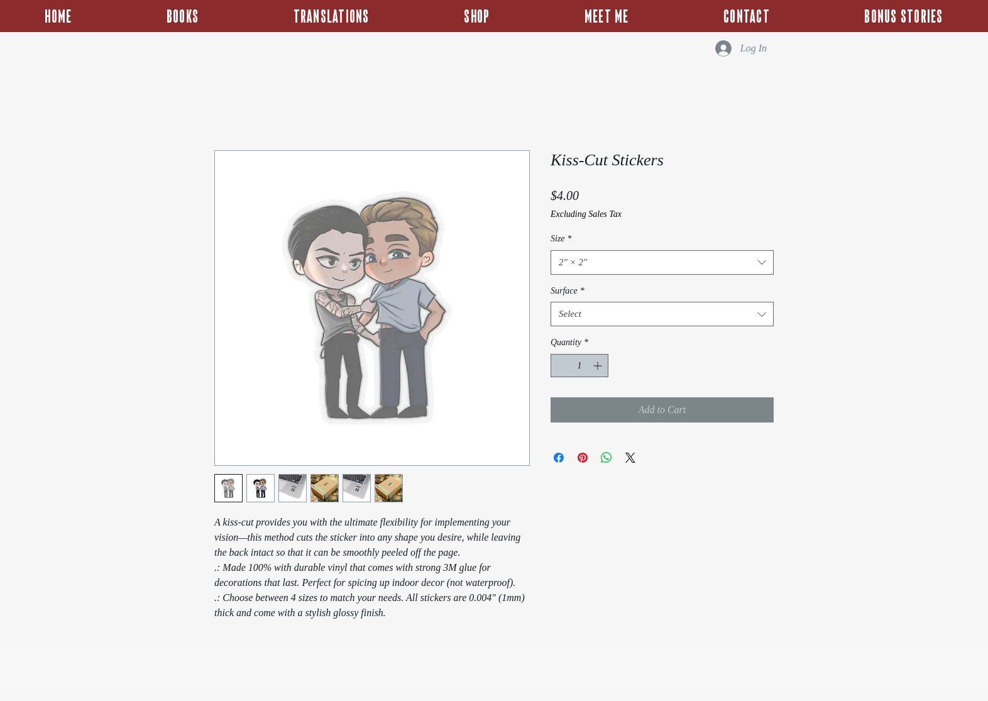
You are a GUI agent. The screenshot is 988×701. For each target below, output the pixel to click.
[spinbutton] (579, 366)
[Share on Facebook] (558, 457)
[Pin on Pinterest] (582, 457)
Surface (568, 290)
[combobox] (662, 262)
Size (561, 238)
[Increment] (599, 366)
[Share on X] (630, 457)
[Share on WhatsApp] (606, 457)
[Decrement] (560, 366)
